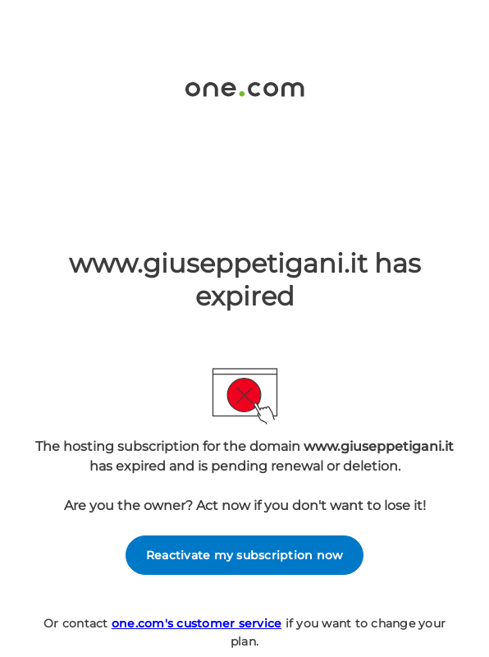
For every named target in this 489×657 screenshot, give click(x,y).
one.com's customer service (197, 623)
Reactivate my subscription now (245, 555)
